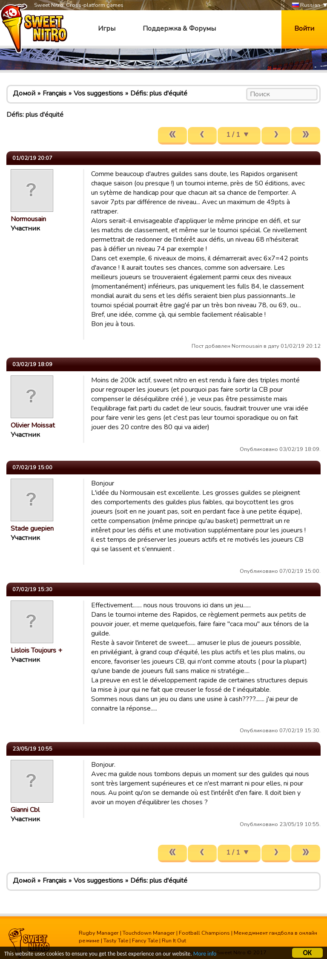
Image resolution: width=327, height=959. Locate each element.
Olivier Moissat (33, 425)
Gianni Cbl (25, 810)
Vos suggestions (98, 93)
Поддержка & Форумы (179, 28)
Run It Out (174, 941)
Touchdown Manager (149, 933)
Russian (306, 5)
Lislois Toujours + (36, 650)
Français (54, 93)
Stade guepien (32, 528)
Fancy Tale (145, 941)
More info (204, 955)
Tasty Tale (115, 941)
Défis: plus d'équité (158, 93)
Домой (24, 93)
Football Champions (204, 933)
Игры (106, 28)
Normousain (28, 219)
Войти (304, 28)
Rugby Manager (99, 933)
